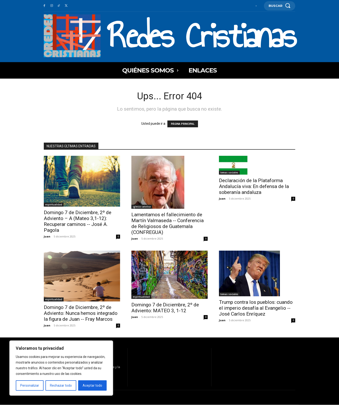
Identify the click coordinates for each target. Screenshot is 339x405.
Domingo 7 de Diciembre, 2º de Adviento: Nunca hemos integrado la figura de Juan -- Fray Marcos (80, 313)
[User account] (256, 6)
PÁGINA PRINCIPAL (182, 123)
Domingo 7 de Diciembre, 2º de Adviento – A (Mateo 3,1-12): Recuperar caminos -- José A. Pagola (77, 221)
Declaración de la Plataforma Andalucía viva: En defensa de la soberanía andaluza (254, 186)
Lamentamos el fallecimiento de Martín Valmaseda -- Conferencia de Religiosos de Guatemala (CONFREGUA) (167, 223)
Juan (47, 236)
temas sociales (229, 172)
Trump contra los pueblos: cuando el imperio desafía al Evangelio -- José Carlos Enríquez (256, 308)
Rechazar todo (61, 385)
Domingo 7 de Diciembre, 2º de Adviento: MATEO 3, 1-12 (165, 307)
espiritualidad (53, 204)
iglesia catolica (142, 206)
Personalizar (29, 385)
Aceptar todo (92, 385)
